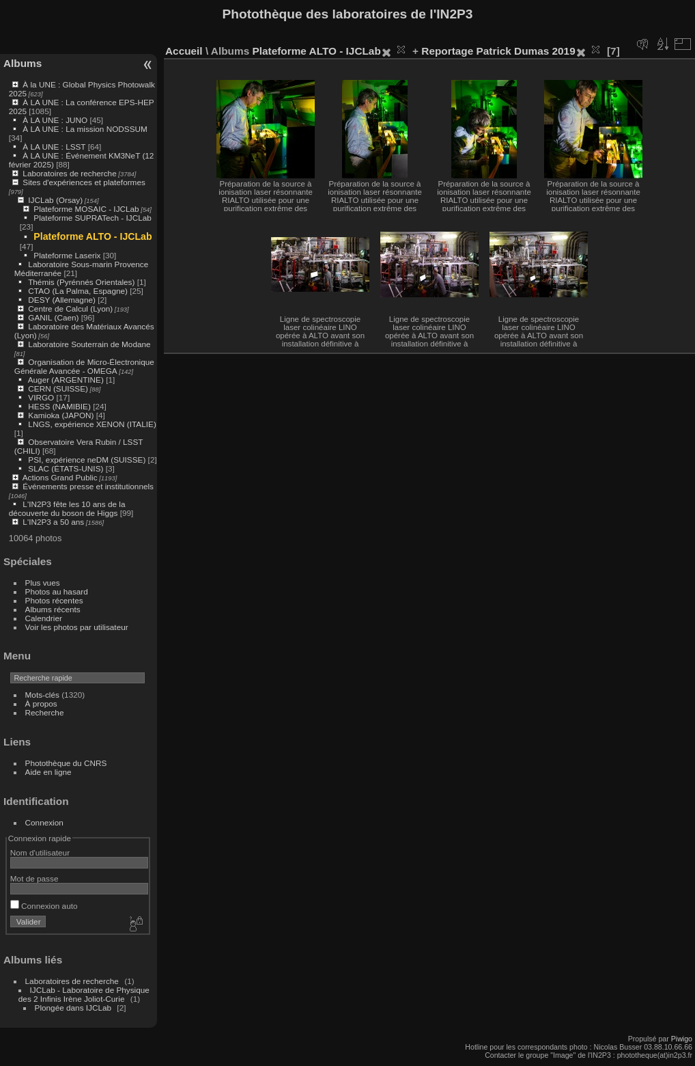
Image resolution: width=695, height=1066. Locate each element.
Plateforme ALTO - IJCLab (92, 236)
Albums (22, 63)
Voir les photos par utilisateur (76, 627)
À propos (41, 703)
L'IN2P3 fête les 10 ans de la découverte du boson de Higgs (67, 508)
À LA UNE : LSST (54, 146)
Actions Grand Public (60, 477)
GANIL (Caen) (53, 317)
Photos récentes (54, 600)
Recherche (44, 712)
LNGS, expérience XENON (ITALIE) (92, 424)
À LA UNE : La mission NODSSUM (85, 128)
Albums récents (53, 609)
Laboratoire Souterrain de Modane (89, 344)
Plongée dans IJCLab (73, 1007)
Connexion (44, 822)
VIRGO (41, 397)
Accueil (184, 51)
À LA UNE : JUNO (56, 119)
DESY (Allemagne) (62, 299)
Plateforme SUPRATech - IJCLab (92, 217)
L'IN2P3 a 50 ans (53, 521)
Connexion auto (44, 905)
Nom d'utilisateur (40, 852)
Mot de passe (34, 878)
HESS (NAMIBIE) (59, 406)
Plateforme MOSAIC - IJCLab (86, 208)
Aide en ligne (48, 771)
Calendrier (43, 618)
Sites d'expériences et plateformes (84, 182)
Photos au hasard (56, 591)
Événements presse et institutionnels (88, 486)
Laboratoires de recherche (69, 173)
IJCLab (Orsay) (55, 199)
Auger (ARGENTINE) (66, 379)
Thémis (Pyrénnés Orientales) (81, 281)
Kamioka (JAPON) (61, 415)
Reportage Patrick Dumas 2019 (498, 51)
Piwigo (681, 1039)
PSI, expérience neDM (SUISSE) (86, 459)
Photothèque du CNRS (66, 762)
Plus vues (42, 582)
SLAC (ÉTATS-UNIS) (65, 468)
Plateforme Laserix (66, 255)
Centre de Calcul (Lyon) (70, 308)
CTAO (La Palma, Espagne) (78, 290)
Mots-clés (42, 694)
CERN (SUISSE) (58, 388)
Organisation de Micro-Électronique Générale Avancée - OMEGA (84, 366)
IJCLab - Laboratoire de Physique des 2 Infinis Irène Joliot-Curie (84, 994)
